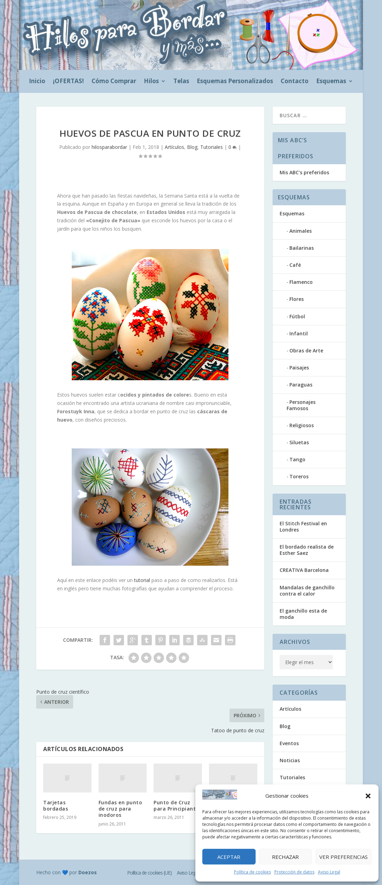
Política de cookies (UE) (149, 872)
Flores (296, 299)
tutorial (142, 580)
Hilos (151, 82)
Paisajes (299, 367)
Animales (300, 231)
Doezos (87, 872)
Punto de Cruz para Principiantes (177, 805)
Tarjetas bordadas (55, 805)
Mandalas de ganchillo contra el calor (307, 590)
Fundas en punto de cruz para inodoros (120, 808)
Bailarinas (301, 248)
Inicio (37, 82)
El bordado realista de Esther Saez (307, 549)
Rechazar (285, 856)
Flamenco (301, 282)
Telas (181, 82)
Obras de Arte (306, 350)
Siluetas (299, 442)
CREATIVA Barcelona (304, 570)
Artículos (174, 147)
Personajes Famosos (301, 405)
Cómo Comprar (114, 82)
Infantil (298, 333)
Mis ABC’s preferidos (304, 172)
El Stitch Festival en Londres (303, 526)
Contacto (295, 82)
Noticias (290, 760)
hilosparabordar (109, 147)
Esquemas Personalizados (235, 82)
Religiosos (301, 425)
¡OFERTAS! (68, 82)
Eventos (289, 743)
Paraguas (300, 384)
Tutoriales (211, 147)
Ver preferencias (343, 856)
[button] (368, 795)
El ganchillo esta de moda (303, 613)
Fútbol (297, 316)
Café (295, 265)
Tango (297, 459)
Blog (192, 147)
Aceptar (228, 856)
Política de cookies (252, 872)
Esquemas (331, 82)
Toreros (299, 476)
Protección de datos (294, 872)
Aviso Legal (329, 872)
